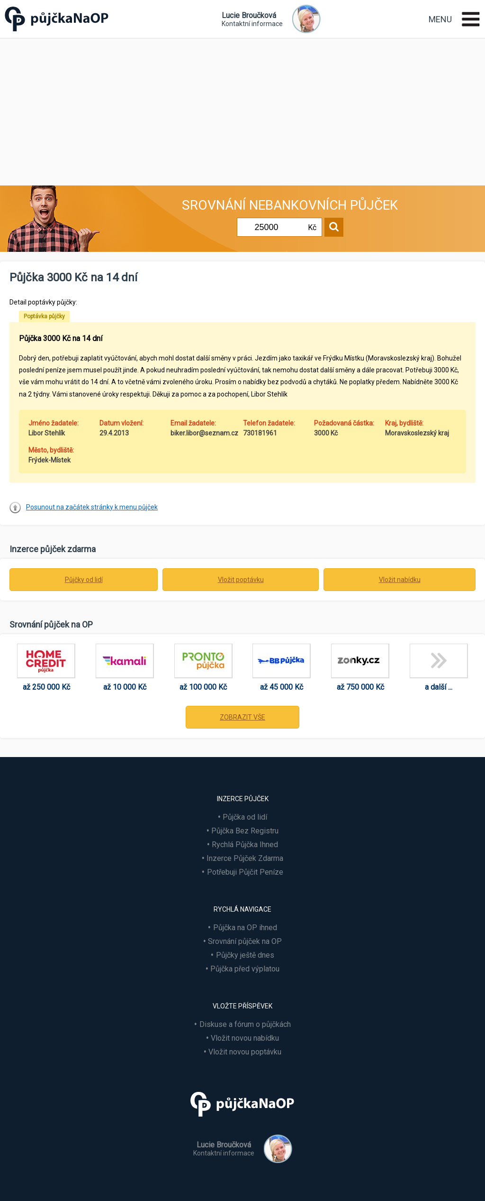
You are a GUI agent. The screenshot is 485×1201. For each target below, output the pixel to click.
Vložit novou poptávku (244, 1051)
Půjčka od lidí (245, 817)
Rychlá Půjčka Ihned (245, 844)
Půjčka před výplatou (244, 968)
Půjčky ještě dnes (245, 955)
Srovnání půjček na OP (245, 941)
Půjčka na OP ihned (245, 927)
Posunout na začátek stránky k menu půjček (92, 507)
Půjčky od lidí (84, 579)
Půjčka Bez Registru (244, 830)
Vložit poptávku (241, 579)
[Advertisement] (242, 109)
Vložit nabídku (400, 579)
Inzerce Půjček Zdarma (245, 858)
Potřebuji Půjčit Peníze (245, 872)
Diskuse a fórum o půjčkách (245, 1024)
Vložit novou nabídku (245, 1038)
